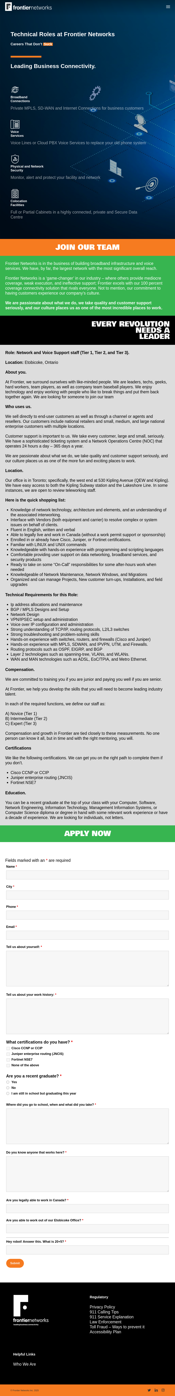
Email (11, 927)
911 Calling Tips (104, 1312)
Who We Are (24, 1364)
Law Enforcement (105, 1322)
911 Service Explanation (112, 1317)
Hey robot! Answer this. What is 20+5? (36, 1241)
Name (11, 866)
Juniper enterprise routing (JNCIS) (38, 1054)
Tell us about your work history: (31, 994)
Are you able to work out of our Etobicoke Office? (44, 1220)
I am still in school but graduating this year (44, 1093)
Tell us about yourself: (24, 947)
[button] (168, 6)
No (14, 1088)
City (10, 886)
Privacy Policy (102, 1307)
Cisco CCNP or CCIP (27, 1048)
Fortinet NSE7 (22, 1059)
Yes (14, 1082)
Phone (12, 907)
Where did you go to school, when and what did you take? (51, 1104)
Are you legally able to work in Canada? (37, 1200)
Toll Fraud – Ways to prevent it (117, 1327)
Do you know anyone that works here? (36, 1152)
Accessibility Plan (105, 1332)
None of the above (25, 1065)
